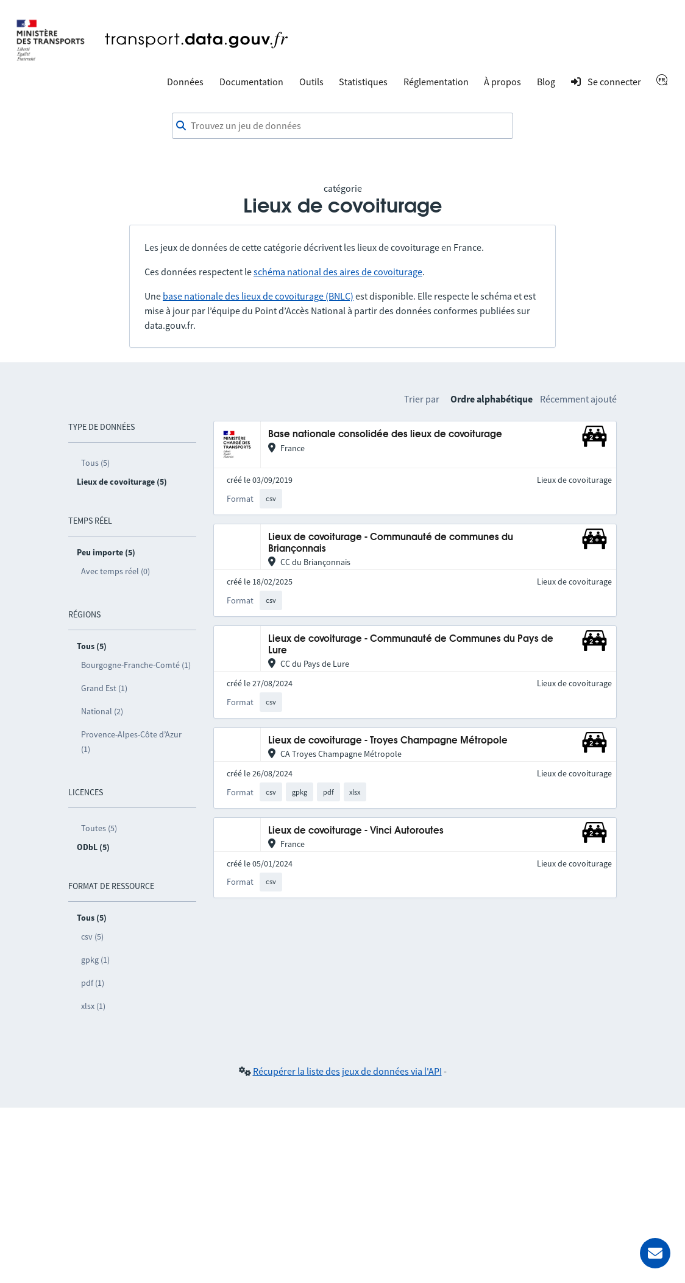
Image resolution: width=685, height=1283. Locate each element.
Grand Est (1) (104, 688)
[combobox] (342, 126)
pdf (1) (92, 982)
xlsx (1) (93, 1005)
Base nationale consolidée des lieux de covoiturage (385, 434)
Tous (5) (95, 462)
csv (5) (92, 936)
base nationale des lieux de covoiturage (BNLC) (258, 296)
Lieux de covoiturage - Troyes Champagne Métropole (388, 740)
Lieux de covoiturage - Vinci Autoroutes (356, 830)
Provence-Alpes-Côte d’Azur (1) (131, 741)
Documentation (251, 82)
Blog (546, 82)
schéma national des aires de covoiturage (338, 271)
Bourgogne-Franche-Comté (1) (136, 664)
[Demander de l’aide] (655, 1253)
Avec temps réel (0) (115, 571)
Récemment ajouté (578, 399)
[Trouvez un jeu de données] (342, 126)
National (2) (102, 711)
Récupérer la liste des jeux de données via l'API (347, 1071)
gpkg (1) (95, 959)
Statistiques (363, 82)
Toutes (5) (99, 828)
